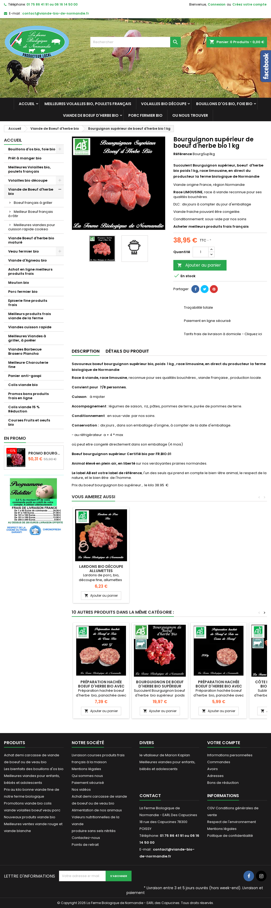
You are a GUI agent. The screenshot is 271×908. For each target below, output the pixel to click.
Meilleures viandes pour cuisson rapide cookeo (31, 227)
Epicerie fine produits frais (27, 302)
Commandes (218, 762)
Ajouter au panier (199, 265)
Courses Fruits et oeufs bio (29, 422)
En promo (15, 438)
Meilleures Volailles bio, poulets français (87, 103)
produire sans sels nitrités (94, 830)
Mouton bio (18, 282)
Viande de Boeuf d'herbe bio (91, 115)
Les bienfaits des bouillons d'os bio (34, 768)
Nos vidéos (81, 789)
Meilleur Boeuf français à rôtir (30, 213)
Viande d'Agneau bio (27, 260)
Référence (182, 154)
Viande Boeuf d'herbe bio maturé (31, 240)
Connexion (216, 4)
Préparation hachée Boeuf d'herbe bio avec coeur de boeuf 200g (219, 686)
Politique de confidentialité (230, 835)
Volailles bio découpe (163, 103)
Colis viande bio (23, 384)
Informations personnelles (229, 755)
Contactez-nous (86, 837)
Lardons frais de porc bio (101, 568)
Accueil (27, 103)
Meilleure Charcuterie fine (28, 364)
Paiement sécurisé (88, 782)
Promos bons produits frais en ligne (28, 396)
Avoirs (212, 768)
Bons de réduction (223, 782)
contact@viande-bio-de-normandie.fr (55, 13)
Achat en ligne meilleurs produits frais (30, 271)
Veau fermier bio (23, 251)
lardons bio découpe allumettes (160, 568)
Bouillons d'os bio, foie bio (224, 103)
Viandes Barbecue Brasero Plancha (25, 351)
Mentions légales (86, 768)
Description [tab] (86, 351)
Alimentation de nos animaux (97, 810)
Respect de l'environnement (231, 821)
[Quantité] (201, 252)
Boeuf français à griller (33, 202)
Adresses (215, 775)
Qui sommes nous (87, 775)
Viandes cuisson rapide (29, 327)
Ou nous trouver (190, 115)
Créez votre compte (249, 4)
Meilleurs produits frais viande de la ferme (29, 316)
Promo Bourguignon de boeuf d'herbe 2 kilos (44, 453)
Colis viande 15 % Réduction (24, 409)
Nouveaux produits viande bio (29, 817)
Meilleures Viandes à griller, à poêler (27, 338)
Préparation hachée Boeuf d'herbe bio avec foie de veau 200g (101, 686)
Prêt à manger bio (25, 158)
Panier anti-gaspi (24, 375)
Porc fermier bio (145, 115)
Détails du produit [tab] (127, 351)
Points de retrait (85, 844)
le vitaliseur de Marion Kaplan (164, 755)
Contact (150, 796)
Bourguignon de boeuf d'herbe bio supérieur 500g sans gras (160, 686)
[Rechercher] (135, 42)
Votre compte (223, 743)
